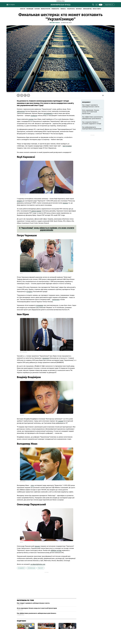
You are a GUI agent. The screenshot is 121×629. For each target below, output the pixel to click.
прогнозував (67, 146)
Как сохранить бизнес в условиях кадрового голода (91, 123)
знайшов (34, 115)
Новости (22, 8)
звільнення (21, 111)
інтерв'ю (29, 291)
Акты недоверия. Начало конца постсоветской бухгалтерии (37, 608)
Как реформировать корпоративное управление (91, 128)
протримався (48, 113)
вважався (45, 358)
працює (37, 546)
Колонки (37, 8)
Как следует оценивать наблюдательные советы (33, 603)
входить (20, 201)
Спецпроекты (71, 8)
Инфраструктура (45, 8)
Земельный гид (87, 8)
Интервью (79, 8)
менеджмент (21, 568)
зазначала (55, 299)
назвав (60, 421)
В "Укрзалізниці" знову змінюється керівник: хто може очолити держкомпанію (46, 229)
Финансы (63, 8)
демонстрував (36, 211)
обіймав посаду (56, 550)
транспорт (40, 568)
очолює (31, 119)
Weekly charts (97, 8)
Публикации (29, 8)
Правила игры (55, 8)
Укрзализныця (31, 568)
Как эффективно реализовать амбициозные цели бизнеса (36, 613)
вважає (65, 203)
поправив (39, 305)
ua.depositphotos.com (37, 564)
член (32, 485)
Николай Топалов (54, 22)
